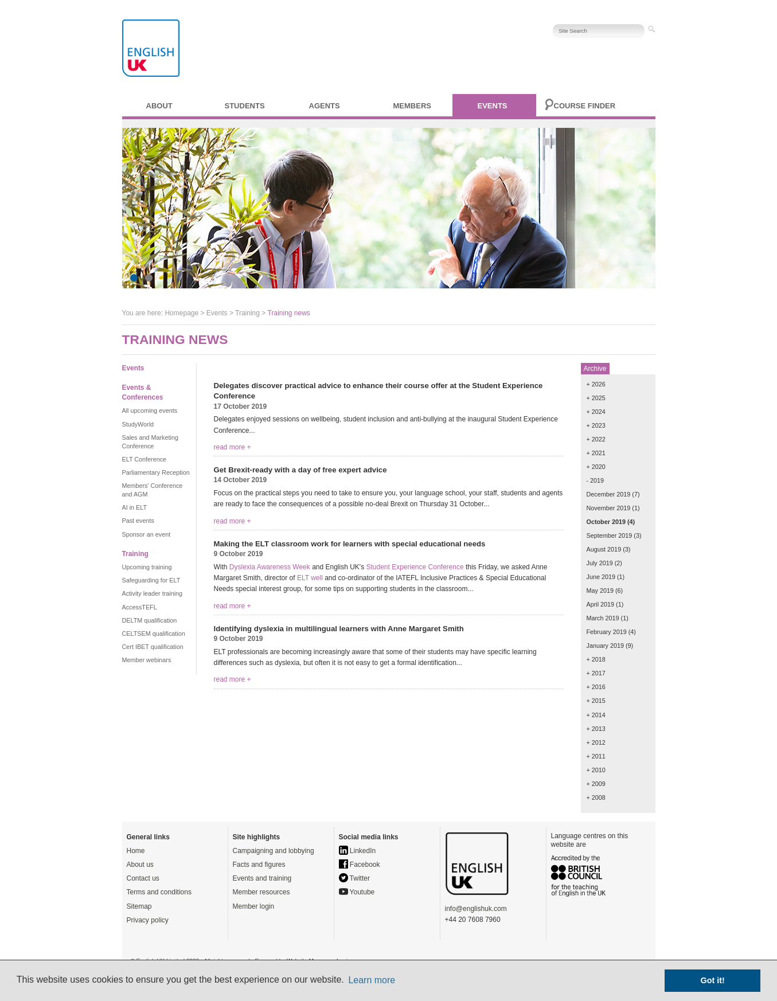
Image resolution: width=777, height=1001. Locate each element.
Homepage (181, 313)
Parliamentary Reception (156, 472)
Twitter (354, 878)
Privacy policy (148, 920)
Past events (138, 520)
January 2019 (605, 645)
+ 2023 (596, 425)
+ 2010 (596, 770)
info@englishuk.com (476, 909)
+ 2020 (596, 466)
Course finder (585, 105)
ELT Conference (144, 459)
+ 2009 (596, 783)
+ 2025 (596, 397)
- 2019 (595, 480)
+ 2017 (596, 673)
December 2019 (609, 494)
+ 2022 (596, 439)
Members (412, 105)
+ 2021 (596, 452)
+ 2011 (596, 756)
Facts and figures (259, 865)
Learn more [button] (371, 980)
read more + (232, 447)
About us (140, 865)
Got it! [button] (713, 980)
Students (245, 105)
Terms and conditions (159, 892)
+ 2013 (596, 728)
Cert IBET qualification (152, 646)
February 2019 (607, 631)
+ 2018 (596, 659)
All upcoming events (150, 410)
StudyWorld (138, 424)
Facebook (359, 865)
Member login (254, 906)
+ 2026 (596, 384)
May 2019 (600, 590)
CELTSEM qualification (153, 633)
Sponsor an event (146, 534)
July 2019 (600, 563)
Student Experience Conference (414, 567)
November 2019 (609, 508)
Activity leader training (152, 593)
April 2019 (601, 604)
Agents (324, 105)
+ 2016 (596, 686)
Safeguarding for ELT (151, 580)
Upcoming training (147, 567)
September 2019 (609, 535)
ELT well (310, 578)
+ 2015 (596, 700)
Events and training (262, 878)
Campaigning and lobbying (273, 851)
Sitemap (139, 906)
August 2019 (604, 549)
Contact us (143, 878)
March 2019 (603, 618)
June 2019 (601, 576)
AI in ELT (134, 507)
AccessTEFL (139, 607)
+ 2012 (596, 742)
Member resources (261, 892)
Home (136, 851)
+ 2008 (596, 797)
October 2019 (606, 521)
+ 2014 (596, 714)
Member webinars (146, 659)
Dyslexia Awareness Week (269, 567)
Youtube (357, 892)
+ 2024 (596, 411)
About (159, 105)
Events (492, 105)
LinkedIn (357, 851)
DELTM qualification (149, 620)
